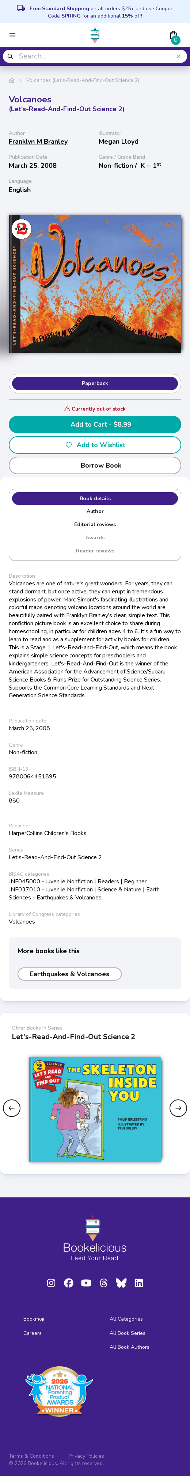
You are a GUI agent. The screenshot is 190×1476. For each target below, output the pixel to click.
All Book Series (127, 1333)
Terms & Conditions (31, 1456)
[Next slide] (178, 1108)
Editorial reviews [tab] (95, 524)
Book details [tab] (95, 498)
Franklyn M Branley (38, 141)
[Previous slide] (11, 1108)
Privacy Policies (86, 1456)
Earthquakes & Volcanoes (69, 974)
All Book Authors (129, 1347)
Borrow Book (95, 465)
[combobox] (95, 56)
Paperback (95, 383)
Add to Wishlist (95, 445)
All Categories (126, 1318)
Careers (32, 1333)
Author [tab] (95, 511)
